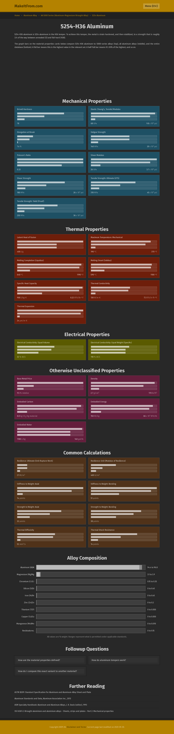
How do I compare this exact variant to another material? (47, 671)
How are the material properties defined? (39, 660)
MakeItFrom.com (28, 6)
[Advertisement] (87, 74)
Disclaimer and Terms (76, 727)
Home (17, 15)
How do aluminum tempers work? (109, 660)
